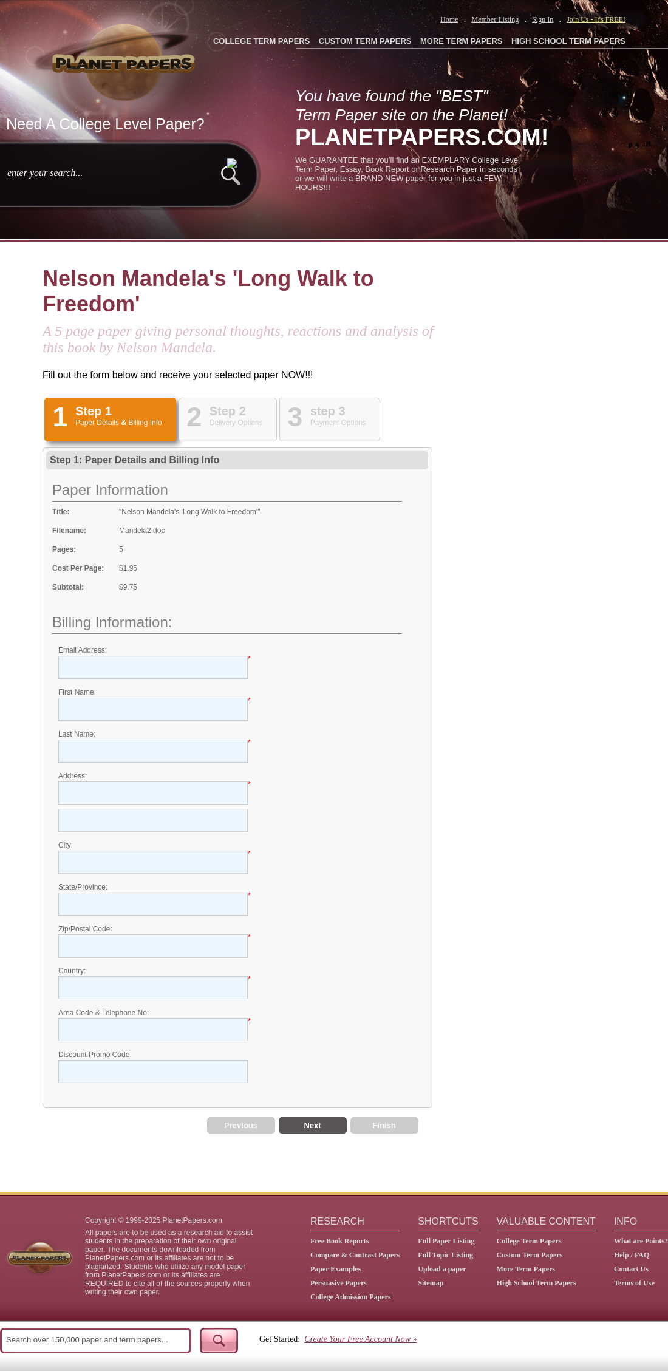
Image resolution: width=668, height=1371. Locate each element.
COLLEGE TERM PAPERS (261, 41)
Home (449, 19)
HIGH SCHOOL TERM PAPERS (568, 41)
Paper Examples (335, 1269)
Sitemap (430, 1283)
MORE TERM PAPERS (461, 41)
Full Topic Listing (445, 1255)
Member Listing (495, 19)
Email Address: (82, 650)
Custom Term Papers (530, 1255)
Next (312, 1125)
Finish (383, 1125)
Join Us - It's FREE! (596, 19)
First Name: (77, 692)
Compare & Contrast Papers (355, 1255)
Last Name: (76, 734)
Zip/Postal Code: (85, 929)
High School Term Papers (536, 1283)
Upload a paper (442, 1269)
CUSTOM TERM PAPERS (365, 41)
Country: (72, 971)
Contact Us (631, 1269)
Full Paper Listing (446, 1241)
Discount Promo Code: (95, 1054)
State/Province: (82, 887)
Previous (240, 1125)
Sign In (542, 19)
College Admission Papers (350, 1297)
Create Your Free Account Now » (360, 1339)
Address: (72, 776)
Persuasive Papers (338, 1283)
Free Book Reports (339, 1241)
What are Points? (641, 1241)
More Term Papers (526, 1269)
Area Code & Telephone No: (103, 1013)
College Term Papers (529, 1241)
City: (65, 845)
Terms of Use (634, 1283)
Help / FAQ (631, 1255)
